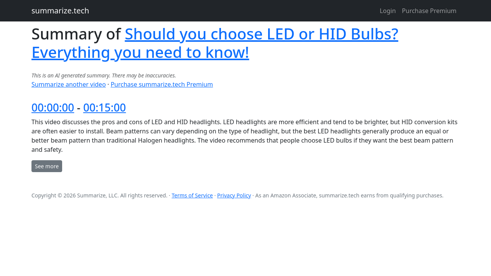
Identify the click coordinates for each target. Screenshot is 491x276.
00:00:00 (52, 107)
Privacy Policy (234, 195)
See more (47, 166)
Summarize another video (68, 84)
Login (388, 11)
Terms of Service (192, 195)
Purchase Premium (429, 11)
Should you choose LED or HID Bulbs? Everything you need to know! (214, 42)
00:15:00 (104, 107)
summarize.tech (60, 10)
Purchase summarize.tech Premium (161, 84)
